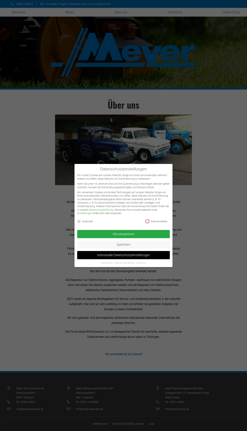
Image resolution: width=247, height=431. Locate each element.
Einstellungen (84, 209)
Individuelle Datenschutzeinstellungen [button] (123, 251)
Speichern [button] (123, 241)
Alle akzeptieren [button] (124, 230)
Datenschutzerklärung (101, 206)
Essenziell (85, 217)
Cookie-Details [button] (107, 259)
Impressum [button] (141, 259)
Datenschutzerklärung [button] (125, 259)
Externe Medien (157, 217)
